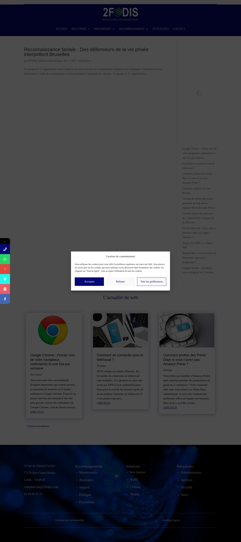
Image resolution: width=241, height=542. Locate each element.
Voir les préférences (151, 285)
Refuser (120, 285)
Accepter (89, 285)
